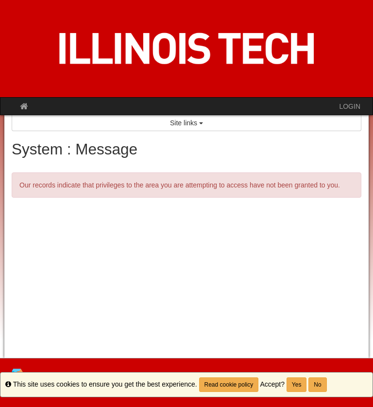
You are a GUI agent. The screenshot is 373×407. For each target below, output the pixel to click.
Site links (186, 123)
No (317, 384)
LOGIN (349, 106)
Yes (297, 384)
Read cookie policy (229, 384)
